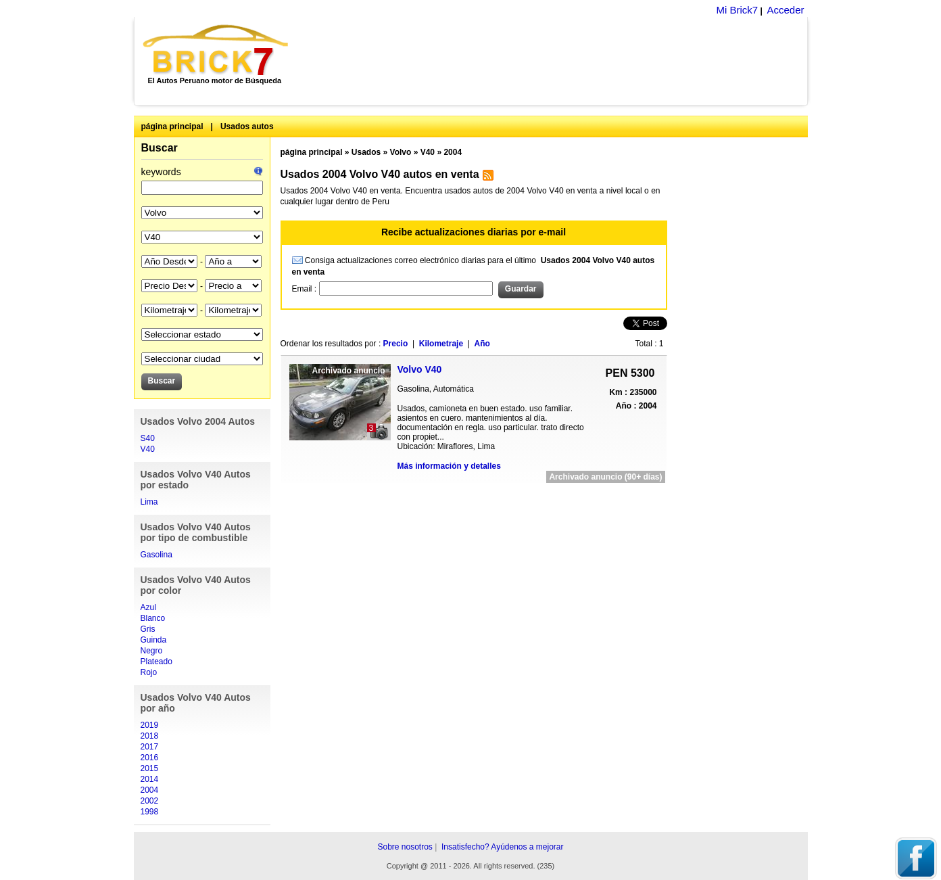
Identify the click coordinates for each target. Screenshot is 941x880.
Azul (148, 607)
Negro (152, 650)
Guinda (154, 640)
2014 (150, 779)
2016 (150, 757)
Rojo (149, 672)
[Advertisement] (555, 61)
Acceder (785, 10)
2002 (150, 801)
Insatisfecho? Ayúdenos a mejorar (502, 847)
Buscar (159, 148)
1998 (150, 811)
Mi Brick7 (737, 10)
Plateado (156, 661)
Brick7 (216, 50)
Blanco (153, 618)
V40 (148, 449)
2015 (150, 768)
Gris (148, 629)
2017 (150, 746)
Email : (305, 289)
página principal (172, 126)
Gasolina (156, 554)
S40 (148, 438)
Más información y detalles (449, 466)
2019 (150, 725)
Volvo (401, 152)
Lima (149, 502)
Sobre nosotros (404, 847)
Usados (366, 152)
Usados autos (247, 126)
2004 (150, 790)
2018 (150, 736)
